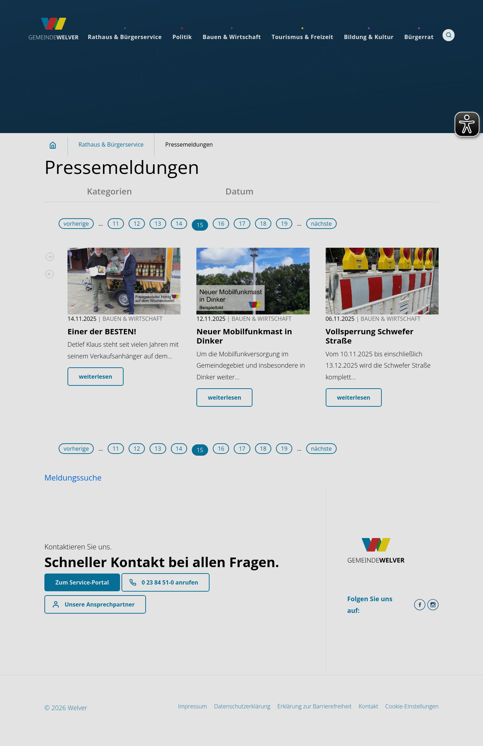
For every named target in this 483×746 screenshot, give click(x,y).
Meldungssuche (73, 477)
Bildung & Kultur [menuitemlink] (369, 37)
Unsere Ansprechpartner (100, 604)
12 (137, 223)
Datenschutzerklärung (242, 706)
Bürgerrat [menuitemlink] (419, 37)
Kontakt (368, 706)
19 (284, 223)
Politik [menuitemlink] (182, 37)
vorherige (76, 223)
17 (242, 223)
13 (157, 223)
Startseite (57, 145)
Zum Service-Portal (82, 582)
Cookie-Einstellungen (412, 706)
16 (221, 223)
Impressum (192, 706)
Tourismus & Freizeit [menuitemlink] (302, 37)
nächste (321, 223)
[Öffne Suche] (449, 35)
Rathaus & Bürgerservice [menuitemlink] (125, 37)
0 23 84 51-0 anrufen (170, 582)
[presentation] (50, 274)
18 (263, 223)
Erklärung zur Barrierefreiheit (314, 706)
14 (179, 223)
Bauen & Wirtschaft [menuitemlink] (231, 37)
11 (116, 223)
